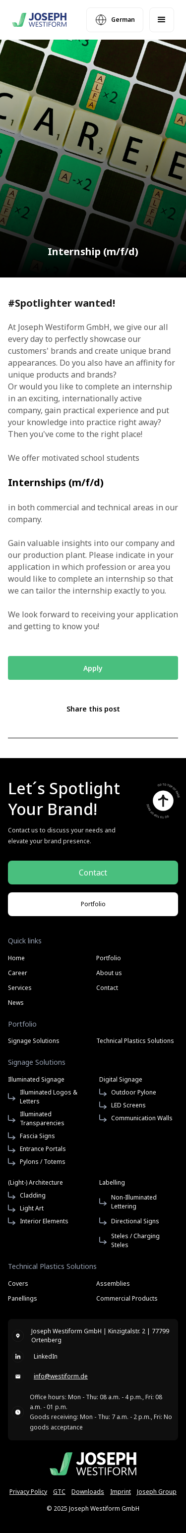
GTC (59, 1491)
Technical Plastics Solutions (135, 1041)
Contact (107, 988)
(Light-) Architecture (35, 1182)
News (16, 1002)
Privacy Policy (28, 1491)
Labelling (112, 1182)
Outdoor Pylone (133, 1092)
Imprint (120, 1491)
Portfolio (108, 958)
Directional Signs (135, 1221)
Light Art (32, 1208)
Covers (18, 1283)
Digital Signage (120, 1079)
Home (16, 958)
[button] (161, 19)
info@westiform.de (61, 1376)
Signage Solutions (34, 1041)
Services (20, 988)
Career (17, 973)
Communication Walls (142, 1118)
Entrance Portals (43, 1149)
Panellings (22, 1298)
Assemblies (113, 1283)
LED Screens (128, 1105)
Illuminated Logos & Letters (48, 1096)
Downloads (87, 1491)
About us (109, 973)
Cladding (33, 1195)
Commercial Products (127, 1298)
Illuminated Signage (36, 1079)
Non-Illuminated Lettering (134, 1201)
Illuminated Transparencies (42, 1118)
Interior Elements (44, 1221)
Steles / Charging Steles (135, 1240)
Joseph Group (157, 1491)
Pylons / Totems (42, 1161)
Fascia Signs (37, 1136)
